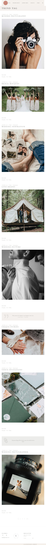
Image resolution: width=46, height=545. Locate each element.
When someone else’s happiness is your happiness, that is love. (23, 315)
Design (10, 14)
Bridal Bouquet (10, 84)
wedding (10, 76)
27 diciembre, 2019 (5, 14)
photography (3, 76)
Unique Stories (10, 327)
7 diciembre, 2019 (5, 450)
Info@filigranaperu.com (5, 537)
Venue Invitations (12, 370)
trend (7, 76)
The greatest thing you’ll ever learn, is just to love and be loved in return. (23, 441)
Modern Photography (14, 16)
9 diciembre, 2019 (5, 82)
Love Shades (8, 187)
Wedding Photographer (15, 452)
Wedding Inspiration (13, 127)
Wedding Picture (11, 247)
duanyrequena (15, 14)
